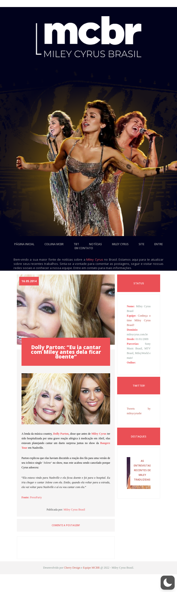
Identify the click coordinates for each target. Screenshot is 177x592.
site (141, 244)
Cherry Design (72, 567)
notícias (95, 244)
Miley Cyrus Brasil (74, 509)
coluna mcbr (54, 244)
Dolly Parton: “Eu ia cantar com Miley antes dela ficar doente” (66, 352)
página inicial (24, 244)
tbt (76, 244)
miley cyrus (120, 244)
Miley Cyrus (94, 259)
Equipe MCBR (91, 567)
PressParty (36, 497)
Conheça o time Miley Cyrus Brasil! (139, 320)
